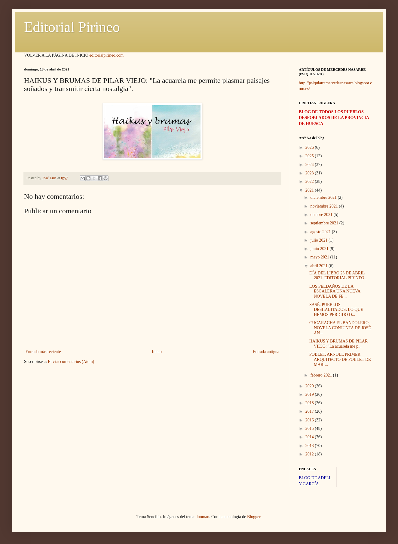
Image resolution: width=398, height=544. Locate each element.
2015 (310, 428)
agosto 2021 (321, 232)
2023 (310, 173)
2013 (310, 445)
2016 (310, 420)
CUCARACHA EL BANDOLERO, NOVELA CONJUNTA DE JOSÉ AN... (340, 327)
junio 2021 (319, 248)
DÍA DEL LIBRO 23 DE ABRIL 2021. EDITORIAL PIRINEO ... (339, 275)
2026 (310, 147)
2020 (310, 386)
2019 (310, 394)
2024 (310, 164)
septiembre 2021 (324, 223)
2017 (310, 411)
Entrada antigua (266, 351)
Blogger (253, 516)
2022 (310, 181)
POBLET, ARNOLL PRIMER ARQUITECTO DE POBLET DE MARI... (340, 359)
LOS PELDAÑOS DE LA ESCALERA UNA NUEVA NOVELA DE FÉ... (334, 291)
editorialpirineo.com (106, 55)
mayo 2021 (320, 257)
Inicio (157, 351)
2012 (310, 454)
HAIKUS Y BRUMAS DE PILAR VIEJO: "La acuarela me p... (338, 344)
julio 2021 (319, 240)
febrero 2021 (321, 375)
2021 (310, 190)
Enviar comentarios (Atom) (71, 361)
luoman (203, 516)
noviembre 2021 (324, 206)
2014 (310, 437)
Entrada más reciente (43, 351)
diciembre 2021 (324, 197)
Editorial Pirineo (72, 27)
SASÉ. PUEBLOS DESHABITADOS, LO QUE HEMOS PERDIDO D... (336, 309)
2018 (310, 403)
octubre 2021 (321, 214)
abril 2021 (319, 266)
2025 (310, 156)
